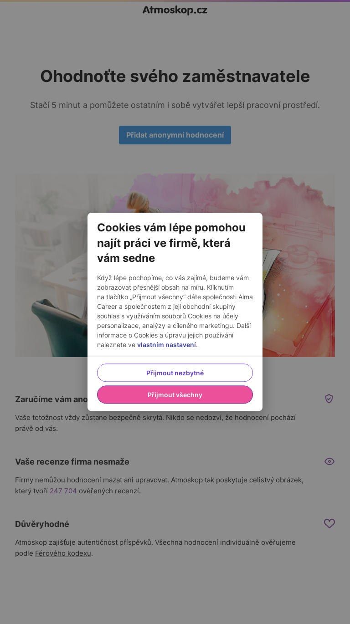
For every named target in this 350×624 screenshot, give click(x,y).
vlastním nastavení (166, 345)
